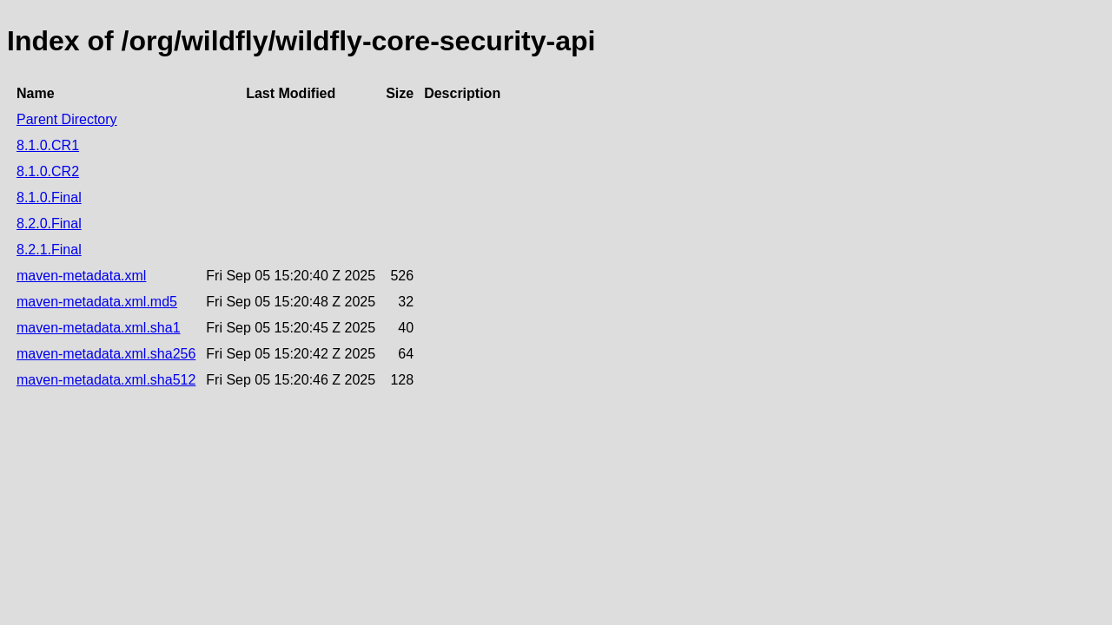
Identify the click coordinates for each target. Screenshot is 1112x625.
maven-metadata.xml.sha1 (99, 327)
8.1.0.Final (49, 197)
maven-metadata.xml (81, 275)
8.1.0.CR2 (48, 171)
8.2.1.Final (49, 249)
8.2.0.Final (49, 223)
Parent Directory (67, 119)
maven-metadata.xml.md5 (97, 301)
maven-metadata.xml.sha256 (106, 353)
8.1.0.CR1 (48, 145)
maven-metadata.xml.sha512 (106, 379)
